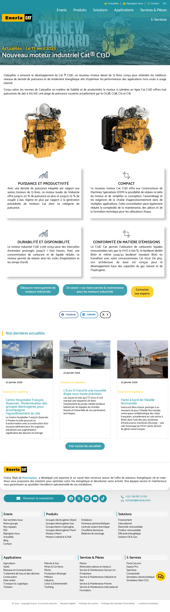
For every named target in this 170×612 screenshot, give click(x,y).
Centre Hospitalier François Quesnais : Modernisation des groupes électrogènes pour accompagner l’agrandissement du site (26, 406)
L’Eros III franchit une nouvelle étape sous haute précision (84, 392)
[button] (61, 10)
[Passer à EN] (164, 3)
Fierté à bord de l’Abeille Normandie (138, 401)
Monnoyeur (29, 477)
